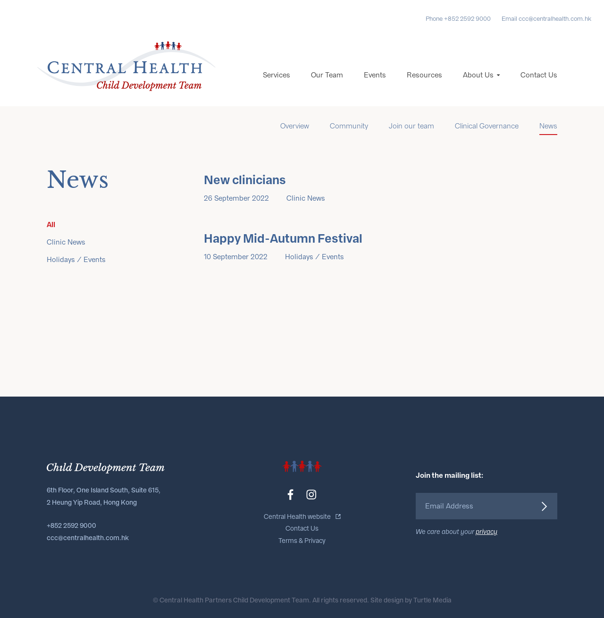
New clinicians (245, 180)
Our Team (327, 75)
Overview (294, 126)
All (51, 224)
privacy (486, 532)
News (548, 126)
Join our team (411, 126)
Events (375, 75)
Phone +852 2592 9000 (458, 18)
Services (276, 75)
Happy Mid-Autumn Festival (283, 239)
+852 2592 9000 (71, 526)
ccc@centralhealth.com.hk (88, 538)
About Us (478, 75)
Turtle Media (432, 600)
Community (349, 126)
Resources (424, 75)
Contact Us (538, 75)
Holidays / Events (76, 259)
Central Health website (297, 517)
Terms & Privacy (302, 541)
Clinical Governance (487, 126)
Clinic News (66, 242)
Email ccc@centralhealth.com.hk (546, 18)
